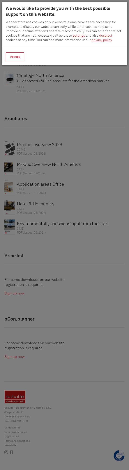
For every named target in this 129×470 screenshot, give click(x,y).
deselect (105, 35)
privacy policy (101, 40)
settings (79, 35)
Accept (15, 56)
